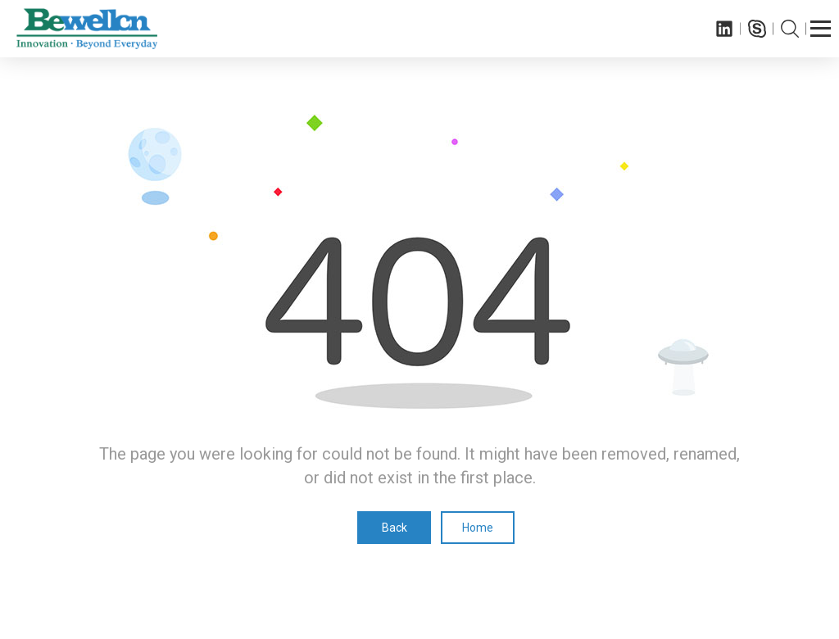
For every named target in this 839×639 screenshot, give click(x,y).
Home (477, 527)
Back (394, 527)
